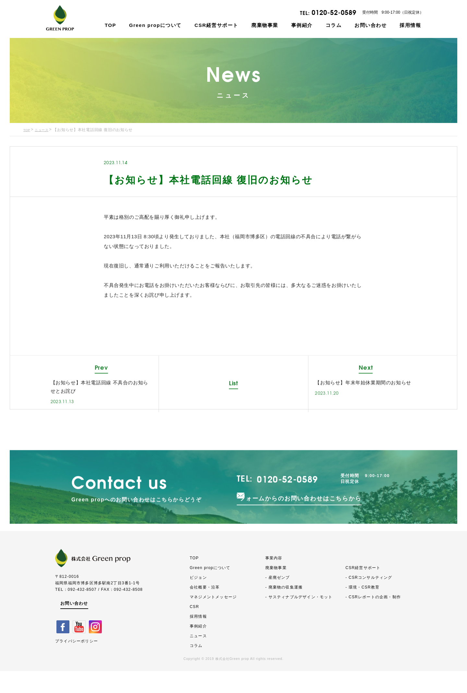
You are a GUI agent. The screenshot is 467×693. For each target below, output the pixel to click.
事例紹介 (302, 25)
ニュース (45, 130)
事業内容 (273, 580)
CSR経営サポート (216, 25)
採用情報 (410, 25)
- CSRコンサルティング (368, 599)
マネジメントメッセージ (213, 619)
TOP (110, 25)
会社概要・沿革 (205, 609)
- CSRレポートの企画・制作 (373, 619)
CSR (194, 628)
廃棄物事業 (264, 25)
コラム (334, 25)
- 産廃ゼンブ (277, 599)
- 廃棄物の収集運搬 (284, 609)
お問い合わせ (370, 25)
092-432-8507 (82, 611)
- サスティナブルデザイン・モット (299, 619)
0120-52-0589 (334, 12)
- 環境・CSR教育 (362, 609)
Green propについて (155, 25)
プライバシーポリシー (76, 662)
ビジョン (198, 599)
